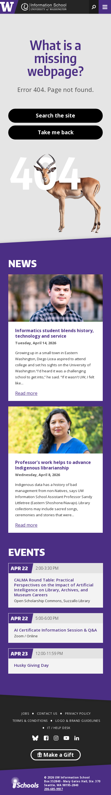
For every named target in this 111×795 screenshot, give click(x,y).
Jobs (25, 713)
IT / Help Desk (58, 728)
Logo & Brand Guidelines (77, 720)
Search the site (55, 115)
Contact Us (47, 713)
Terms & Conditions (30, 720)
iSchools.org (25, 782)
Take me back (56, 132)
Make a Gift (55, 754)
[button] (94, 7)
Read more (26, 393)
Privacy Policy (78, 713)
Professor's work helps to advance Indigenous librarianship (53, 465)
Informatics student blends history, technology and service (54, 333)
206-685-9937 (53, 789)
